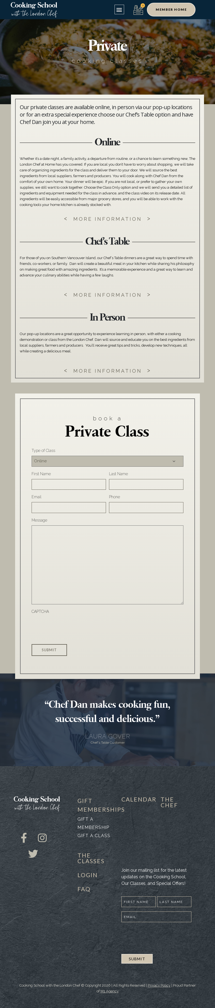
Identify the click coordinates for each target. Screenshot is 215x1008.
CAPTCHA (40, 611)
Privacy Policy (159, 985)
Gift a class (93, 835)
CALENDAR (139, 799)
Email (36, 497)
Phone (114, 497)
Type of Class (43, 450)
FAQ (84, 888)
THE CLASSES (91, 858)
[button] (119, 9)
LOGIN (87, 874)
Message (39, 520)
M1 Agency (109, 991)
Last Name (118, 474)
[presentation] (73, 627)
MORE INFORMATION (107, 219)
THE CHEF (169, 802)
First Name (41, 474)
